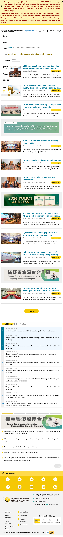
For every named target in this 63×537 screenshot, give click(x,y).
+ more (58, 467)
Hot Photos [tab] (21, 325)
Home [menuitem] (5, 36)
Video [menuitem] (28, 36)
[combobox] (11, 61)
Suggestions (24, 513)
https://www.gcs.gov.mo (42, 500)
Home (3, 49)
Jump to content (28, 31)
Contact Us (23, 517)
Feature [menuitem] (5, 40)
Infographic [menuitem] (37, 36)
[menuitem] (12, 36)
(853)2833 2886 (40, 506)
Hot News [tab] (8, 325)
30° (53, 31)
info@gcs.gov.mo (40, 503)
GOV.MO (8, 513)
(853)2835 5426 (53, 506)
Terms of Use (24, 526)
